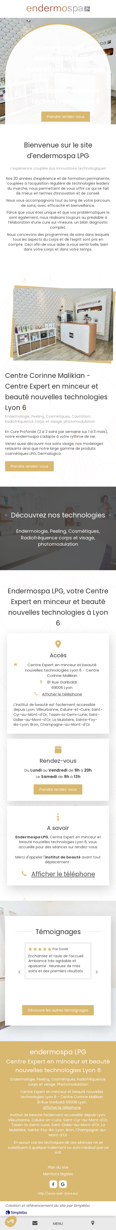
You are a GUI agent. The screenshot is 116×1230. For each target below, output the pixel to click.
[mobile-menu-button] (58, 1223)
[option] (58, 961)
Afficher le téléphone (62, 694)
